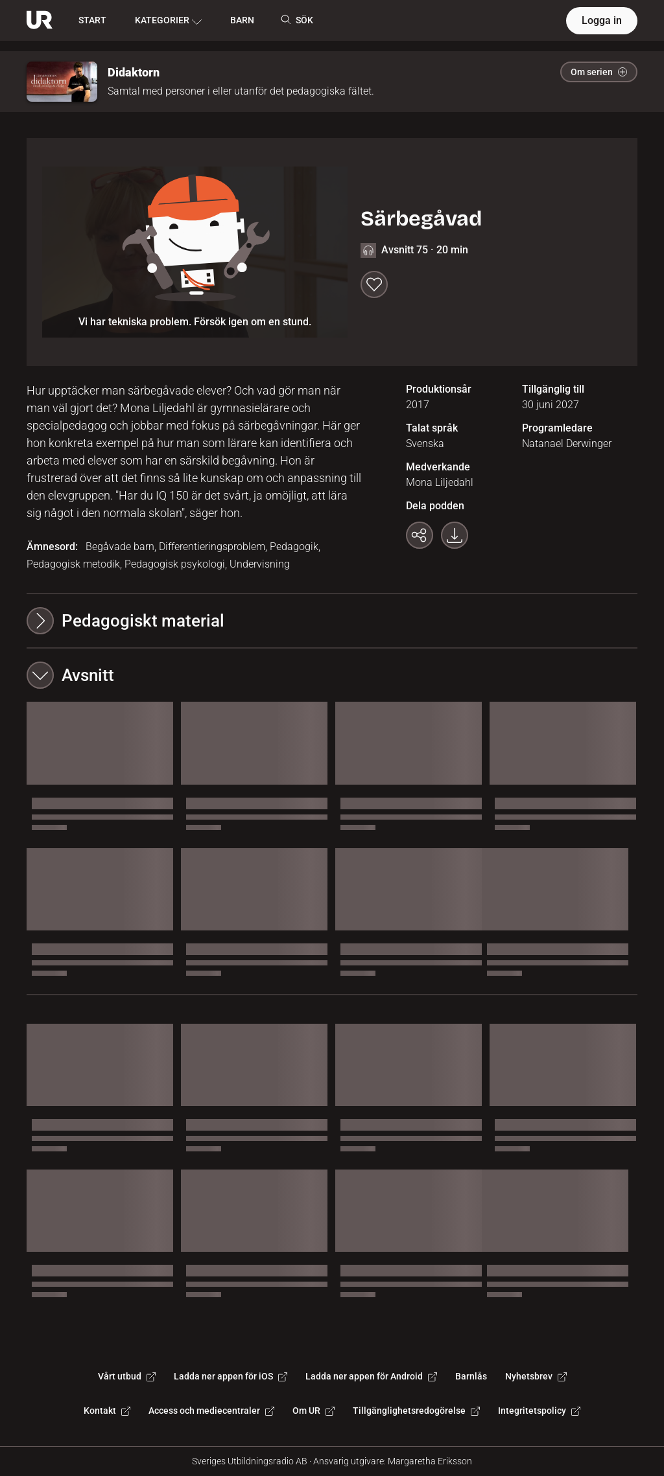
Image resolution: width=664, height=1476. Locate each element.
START (92, 20)
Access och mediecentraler (211, 1410)
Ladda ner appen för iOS (230, 1376)
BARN (242, 20)
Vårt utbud (127, 1376)
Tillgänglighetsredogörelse (416, 1410)
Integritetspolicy (539, 1410)
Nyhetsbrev (536, 1376)
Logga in (602, 20)
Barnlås (471, 1376)
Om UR (313, 1410)
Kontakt (107, 1410)
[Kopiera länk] (419, 535)
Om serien (599, 72)
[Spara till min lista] (374, 284)
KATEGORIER (168, 21)
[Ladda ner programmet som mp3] (454, 535)
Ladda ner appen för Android (371, 1376)
